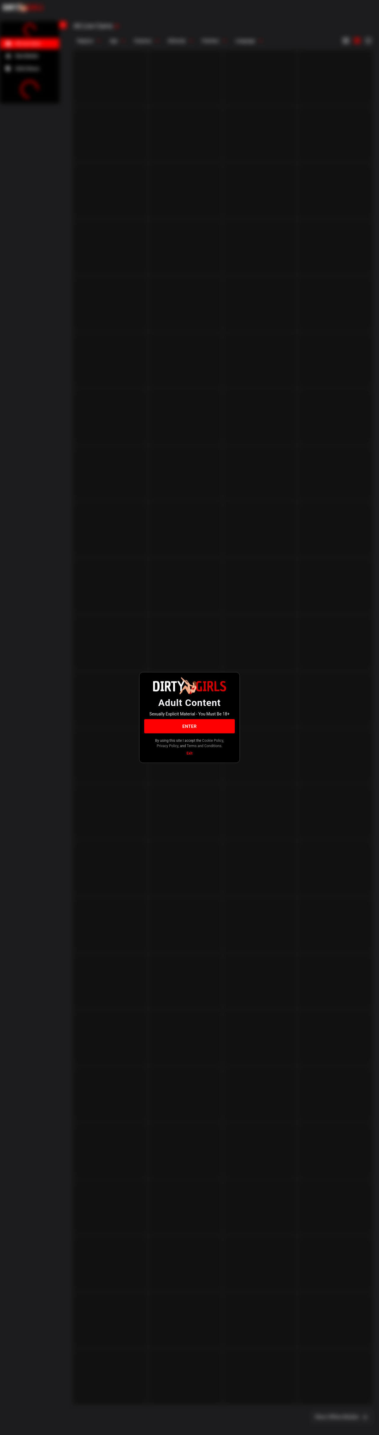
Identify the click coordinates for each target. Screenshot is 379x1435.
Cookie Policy (212, 741)
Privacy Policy (167, 746)
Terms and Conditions (204, 746)
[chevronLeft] (62, 24)
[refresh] (117, 26)
